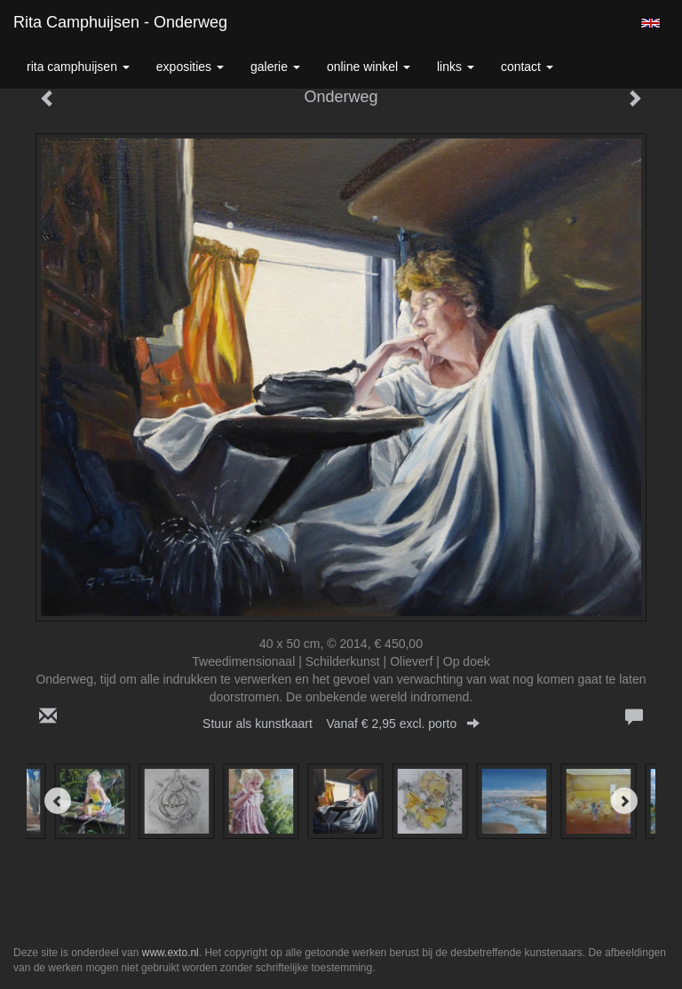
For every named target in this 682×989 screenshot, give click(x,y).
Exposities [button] (190, 66)
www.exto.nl (170, 952)
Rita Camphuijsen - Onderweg (120, 22)
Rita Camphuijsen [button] (78, 66)
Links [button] (455, 66)
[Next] (624, 800)
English (650, 23)
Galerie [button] (275, 66)
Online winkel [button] (368, 66)
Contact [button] (527, 66)
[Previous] (57, 800)
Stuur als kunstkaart (341, 723)
